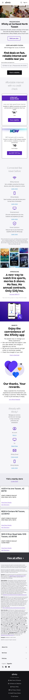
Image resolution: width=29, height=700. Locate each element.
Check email (14, 457)
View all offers (14, 558)
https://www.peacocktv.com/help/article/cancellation (14, 607)
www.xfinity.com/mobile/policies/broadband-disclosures (15, 594)
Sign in (14, 435)
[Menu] (3, 2)
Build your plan (14, 38)
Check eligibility (14, 120)
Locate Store (14, 481)
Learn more (14, 189)
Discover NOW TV (14, 294)
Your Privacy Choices (14, 690)
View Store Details (6, 502)
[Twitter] (3, 667)
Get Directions (5, 504)
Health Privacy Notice (14, 693)
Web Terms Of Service (14, 680)
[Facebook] (6, 667)
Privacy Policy (14, 686)
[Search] (21, 2)
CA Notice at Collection (14, 683)
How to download (14, 355)
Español (9, 663)
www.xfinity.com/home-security (7, 635)
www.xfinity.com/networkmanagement (17, 575)
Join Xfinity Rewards (14, 399)
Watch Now (14, 446)
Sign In (25, 2)
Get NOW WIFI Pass (14, 153)
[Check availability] (14, 72)
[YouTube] (9, 667)
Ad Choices (14, 696)
